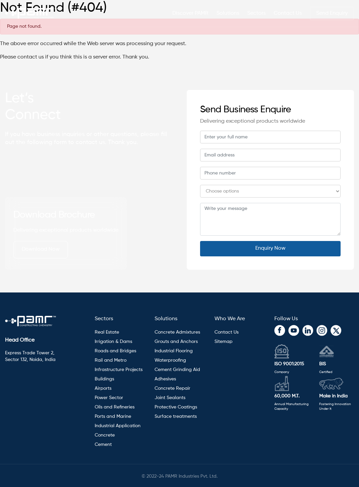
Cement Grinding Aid (177, 369)
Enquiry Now (270, 248)
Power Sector (109, 397)
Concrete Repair (172, 388)
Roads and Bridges (115, 351)
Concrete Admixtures (177, 332)
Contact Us (288, 13)
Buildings (104, 379)
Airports (103, 388)
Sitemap (223, 341)
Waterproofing (170, 360)
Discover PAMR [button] (190, 13)
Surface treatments (176, 416)
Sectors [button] (256, 13)
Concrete (105, 435)
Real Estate (107, 332)
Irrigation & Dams (113, 341)
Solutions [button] (227, 13)
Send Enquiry (332, 13)
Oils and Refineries (114, 407)
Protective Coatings (176, 407)
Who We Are (229, 319)
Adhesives (166, 379)
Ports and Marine (113, 416)
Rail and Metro (110, 360)
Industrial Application (118, 425)
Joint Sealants (170, 397)
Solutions (166, 319)
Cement (103, 444)
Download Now (41, 249)
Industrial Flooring (174, 351)
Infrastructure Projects (119, 369)
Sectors (104, 319)
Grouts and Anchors (176, 341)
